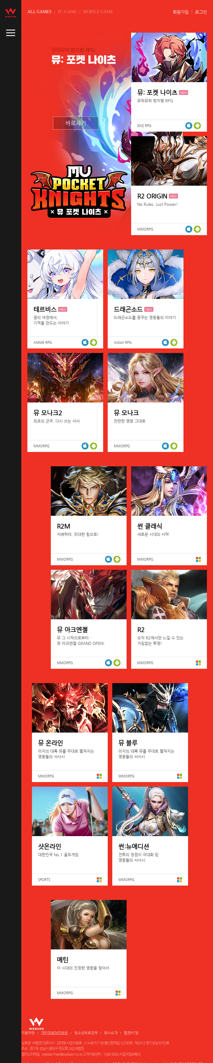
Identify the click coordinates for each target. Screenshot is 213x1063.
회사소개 (110, 1033)
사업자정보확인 (130, 1054)
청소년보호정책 (86, 1033)
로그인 (201, 11)
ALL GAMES (39, 11)
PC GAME (67, 11)
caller (10, 33)
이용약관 (28, 1033)
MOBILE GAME (98, 11)
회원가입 (181, 11)
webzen (10, 12)
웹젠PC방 (131, 1033)
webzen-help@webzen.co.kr (62, 1054)
